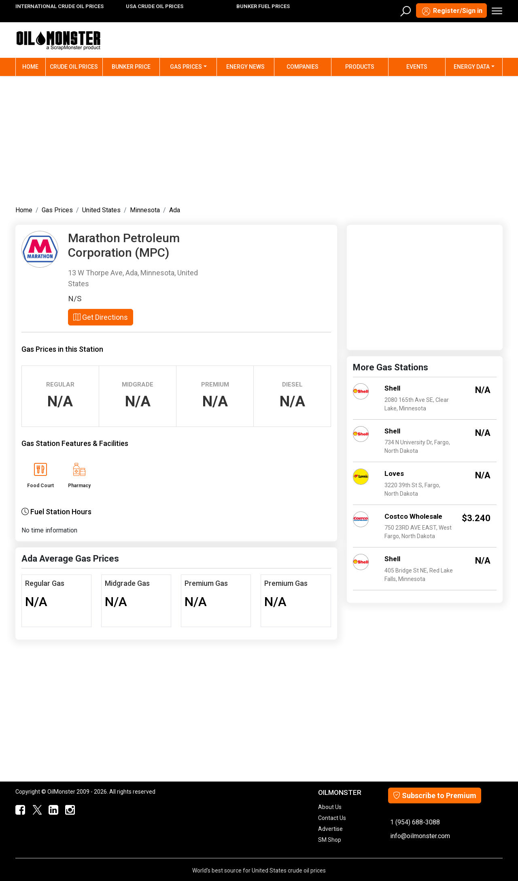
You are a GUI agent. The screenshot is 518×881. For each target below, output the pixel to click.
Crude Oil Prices (74, 66)
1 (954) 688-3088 (415, 822)
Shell (392, 388)
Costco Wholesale (413, 516)
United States (101, 210)
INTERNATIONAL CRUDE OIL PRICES (59, 6)
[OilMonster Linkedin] (51, 810)
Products (359, 66)
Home (34, 66)
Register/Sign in (451, 11)
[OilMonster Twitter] (35, 810)
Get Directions (100, 317)
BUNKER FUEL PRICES (263, 6)
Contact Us (332, 818)
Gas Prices (186, 66)
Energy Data (472, 66)
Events (416, 66)
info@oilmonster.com (420, 836)
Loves (394, 473)
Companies (302, 66)
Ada (174, 210)
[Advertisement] (259, 139)
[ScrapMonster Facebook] (19, 810)
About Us (330, 807)
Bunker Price (131, 66)
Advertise (330, 829)
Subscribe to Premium (434, 795)
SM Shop (329, 840)
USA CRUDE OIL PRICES (154, 6)
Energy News (245, 66)
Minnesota (145, 210)
